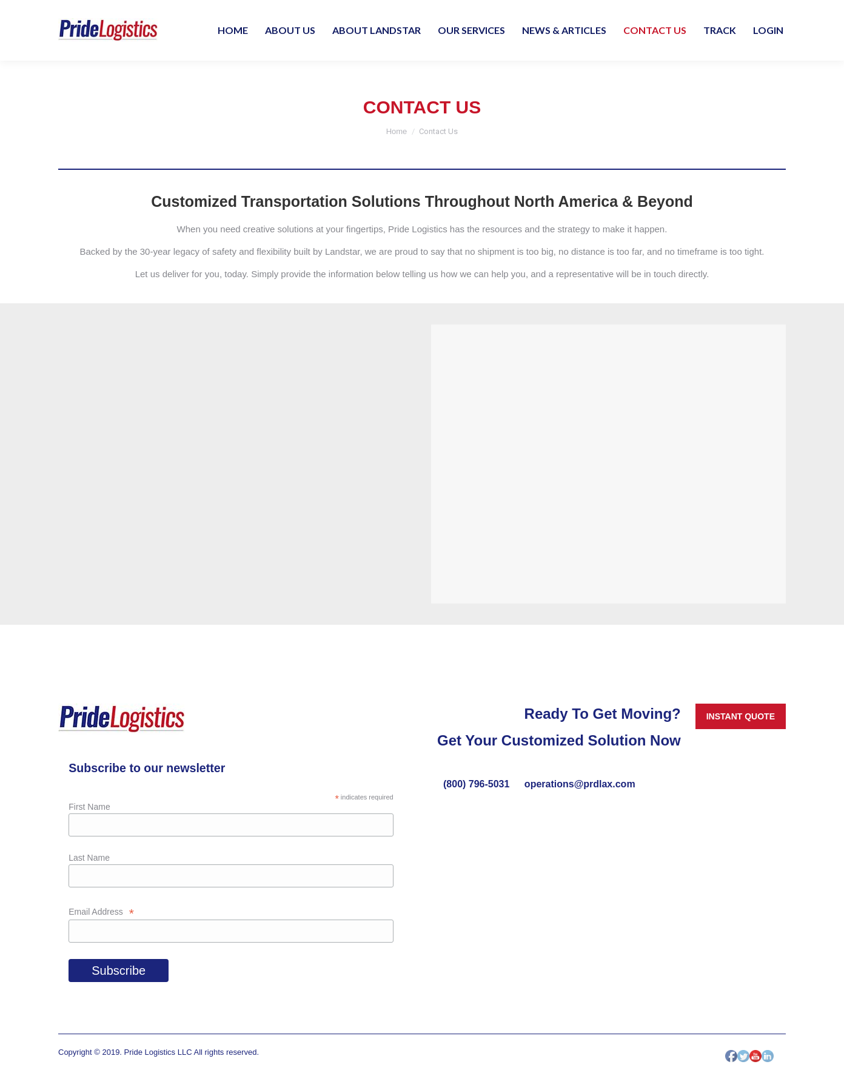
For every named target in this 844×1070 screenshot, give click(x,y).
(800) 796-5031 (477, 784)
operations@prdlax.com (579, 784)
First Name (89, 807)
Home (396, 131)
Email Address (101, 912)
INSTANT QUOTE (740, 716)
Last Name (89, 858)
